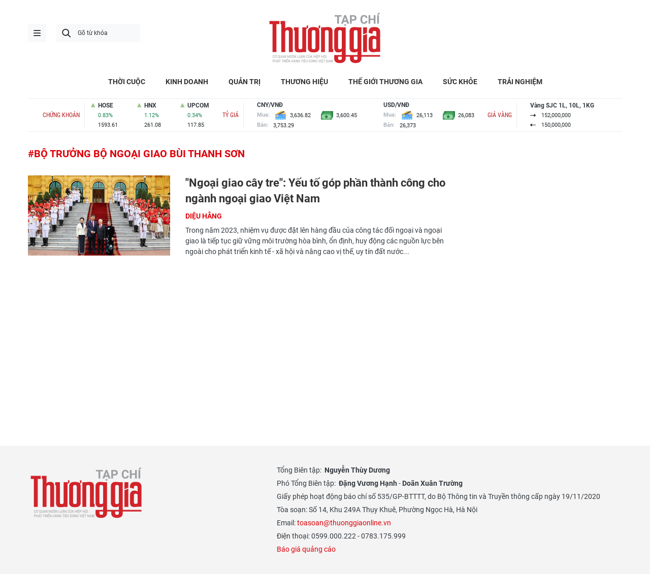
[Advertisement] (238, 338)
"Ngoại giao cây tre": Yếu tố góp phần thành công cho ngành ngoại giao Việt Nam (315, 190)
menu (37, 33)
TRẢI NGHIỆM (520, 82)
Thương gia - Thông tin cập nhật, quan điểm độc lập (325, 38)
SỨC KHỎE (460, 82)
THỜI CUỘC (126, 82)
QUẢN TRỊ (245, 82)
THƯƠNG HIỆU (304, 82)
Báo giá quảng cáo (306, 549)
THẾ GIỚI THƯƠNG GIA (385, 82)
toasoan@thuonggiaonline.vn (344, 523)
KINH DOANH (187, 82)
